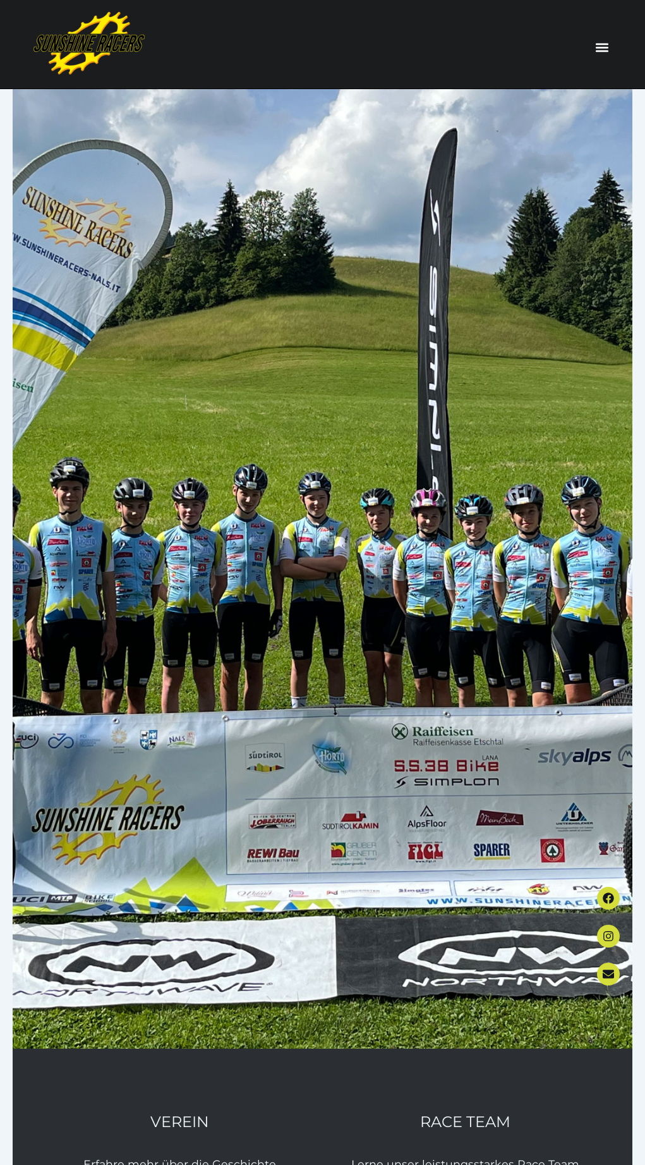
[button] (602, 47)
